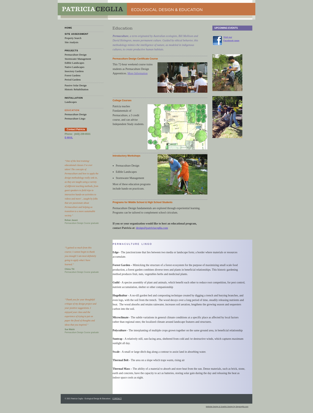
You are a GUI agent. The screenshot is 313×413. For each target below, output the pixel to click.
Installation (74, 98)
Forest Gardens (72, 75)
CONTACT (117, 398)
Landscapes (71, 101)
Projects (71, 50)
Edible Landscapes (74, 62)
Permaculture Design (75, 54)
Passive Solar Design (76, 85)
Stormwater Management (78, 58)
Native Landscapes (74, 67)
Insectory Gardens (74, 71)
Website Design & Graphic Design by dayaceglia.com (227, 407)
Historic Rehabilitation (76, 89)
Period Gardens (73, 79)
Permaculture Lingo (75, 118)
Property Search (73, 38)
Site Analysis (71, 42)
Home (68, 28)
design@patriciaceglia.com (152, 227)
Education (72, 110)
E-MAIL (69, 137)
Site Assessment (76, 34)
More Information (138, 73)
